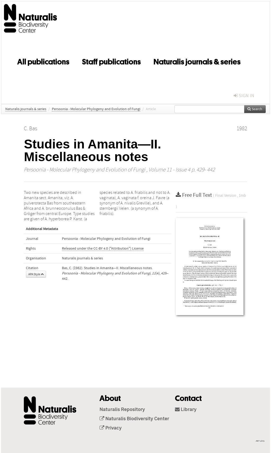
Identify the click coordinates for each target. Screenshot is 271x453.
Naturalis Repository (122, 409)
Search (254, 109)
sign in (244, 96)
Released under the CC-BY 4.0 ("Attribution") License (103, 248)
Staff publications (111, 61)
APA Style (36, 274)
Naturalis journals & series (197, 61)
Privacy (111, 428)
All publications (43, 61)
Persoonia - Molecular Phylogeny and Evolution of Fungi (96, 109)
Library (186, 409)
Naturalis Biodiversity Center (134, 419)
